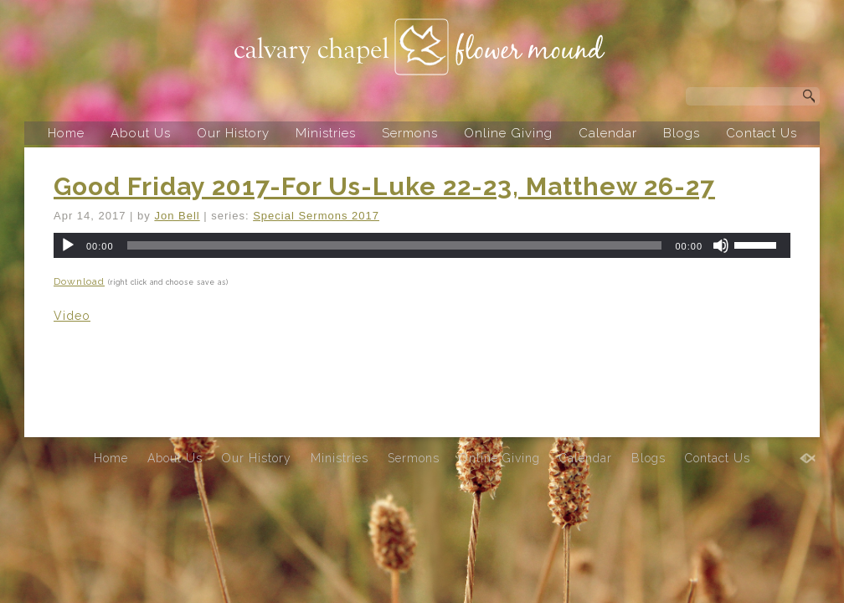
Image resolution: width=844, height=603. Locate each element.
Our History (233, 133)
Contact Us (761, 133)
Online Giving (508, 133)
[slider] (394, 245)
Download (79, 281)
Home (66, 133)
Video (72, 315)
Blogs (681, 133)
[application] (422, 245)
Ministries (326, 133)
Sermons (410, 133)
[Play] (67, 245)
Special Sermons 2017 (316, 215)
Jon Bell (176, 215)
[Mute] (721, 245)
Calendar (608, 133)
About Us (141, 133)
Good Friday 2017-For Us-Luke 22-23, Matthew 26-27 (384, 186)
